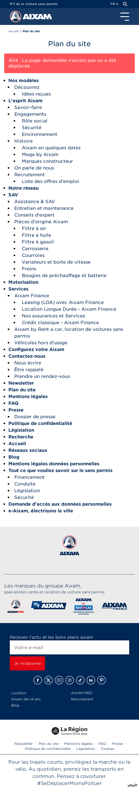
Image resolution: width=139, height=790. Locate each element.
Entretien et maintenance (44, 208)
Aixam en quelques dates (51, 147)
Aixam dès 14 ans (26, 699)
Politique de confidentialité (47, 749)
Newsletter (23, 744)
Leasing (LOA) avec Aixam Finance (63, 302)
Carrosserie (35, 248)
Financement (29, 477)
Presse (117, 744)
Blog (15, 705)
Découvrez (26, 87)
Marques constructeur (47, 161)
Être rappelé (28, 369)
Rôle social (35, 121)
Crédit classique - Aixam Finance (60, 322)
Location (18, 693)
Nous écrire (27, 363)
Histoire (23, 141)
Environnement (39, 134)
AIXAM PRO (81, 693)
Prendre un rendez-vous (42, 376)
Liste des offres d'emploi (50, 181)
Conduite (25, 484)
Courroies (33, 255)
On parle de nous (34, 168)
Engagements (30, 114)
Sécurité (31, 127)
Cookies (107, 749)
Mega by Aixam (40, 154)
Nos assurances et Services (53, 316)
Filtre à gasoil (38, 242)
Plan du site (48, 744)
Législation (27, 490)
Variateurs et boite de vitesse (56, 262)
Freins (29, 268)
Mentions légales (78, 744)
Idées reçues (36, 94)
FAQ (102, 744)
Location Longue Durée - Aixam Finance (69, 309)
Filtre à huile (36, 235)
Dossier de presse (34, 416)
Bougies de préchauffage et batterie (64, 275)
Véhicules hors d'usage (40, 342)
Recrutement (29, 174)
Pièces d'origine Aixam (41, 221)
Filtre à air (34, 228)
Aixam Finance (31, 295)
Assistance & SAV (34, 201)
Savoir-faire (28, 107)
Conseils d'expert (34, 215)
